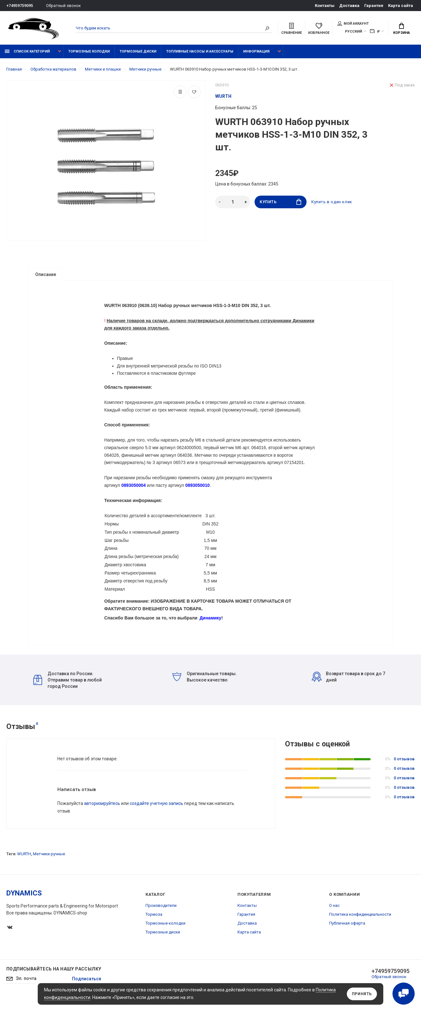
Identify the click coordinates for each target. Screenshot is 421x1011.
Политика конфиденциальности (360, 926)
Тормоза (154, 926)
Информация (256, 51)
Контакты (324, 5)
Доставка (349, 5)
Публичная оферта (347, 935)
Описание (45, 274)
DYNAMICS (24, 905)
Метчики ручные (49, 865)
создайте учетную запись (156, 815)
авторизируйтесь (102, 815)
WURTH (24, 865)
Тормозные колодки (89, 51)
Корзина (401, 29)
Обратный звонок (63, 5)
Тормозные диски (138, 51)
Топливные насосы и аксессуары (199, 51)
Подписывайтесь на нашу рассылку (53, 980)
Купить (280, 202)
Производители (161, 917)
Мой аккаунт (353, 23)
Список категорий (27, 51)
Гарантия (373, 5)
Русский (353, 31)
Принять (362, 994)
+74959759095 (19, 5)
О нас (334, 917)
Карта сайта (400, 5)
